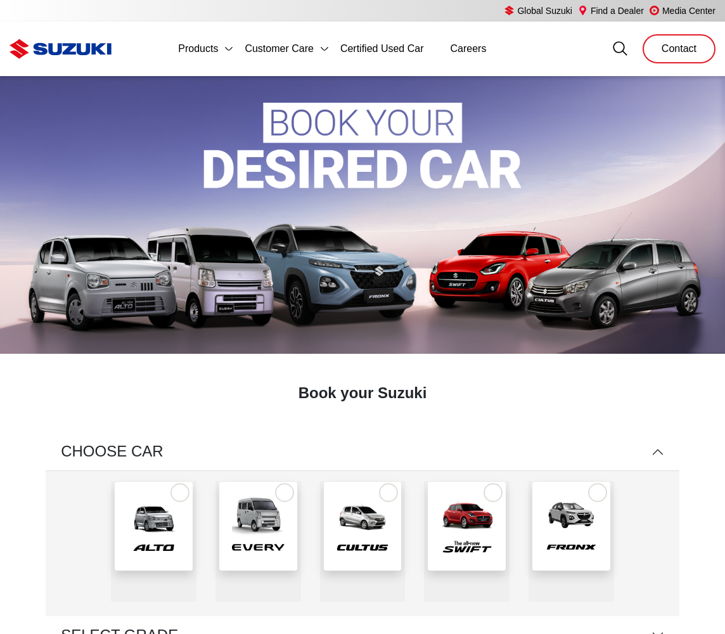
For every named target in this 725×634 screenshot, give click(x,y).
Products (198, 48)
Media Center (681, 11)
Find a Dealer (604, 11)
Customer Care (279, 48)
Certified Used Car (382, 48)
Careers (468, 48)
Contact (679, 48)
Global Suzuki (526, 11)
